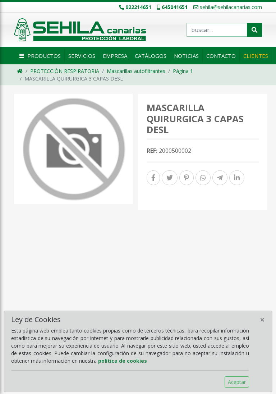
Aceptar (237, 382)
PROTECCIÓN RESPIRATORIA (64, 71)
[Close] (262, 319)
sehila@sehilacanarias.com (227, 7)
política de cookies (122, 360)
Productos (39, 55)
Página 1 (183, 71)
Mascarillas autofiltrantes (136, 71)
